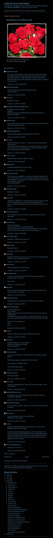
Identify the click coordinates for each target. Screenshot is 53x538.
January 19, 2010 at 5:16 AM (16, 421)
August (10, 489)
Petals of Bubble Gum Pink (16, 511)
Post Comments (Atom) (20, 461)
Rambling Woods (11, 392)
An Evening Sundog (14, 516)
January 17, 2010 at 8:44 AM (16, 161)
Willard (8, 164)
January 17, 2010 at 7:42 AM (16, 128)
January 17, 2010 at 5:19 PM (16, 337)
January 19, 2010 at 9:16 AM (16, 442)
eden (7, 98)
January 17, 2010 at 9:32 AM (16, 186)
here (27, 59)
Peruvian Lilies (12, 505)
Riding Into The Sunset (15, 524)
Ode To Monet (12, 530)
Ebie (7, 287)
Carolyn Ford (10, 212)
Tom (7, 140)
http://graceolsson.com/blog (15, 106)
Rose (7, 198)
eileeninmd (9, 189)
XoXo (7, 254)
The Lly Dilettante (11, 445)
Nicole (8, 413)
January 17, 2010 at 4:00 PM (16, 328)
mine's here (11, 281)
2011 (8, 479)
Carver (8, 264)
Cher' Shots (10, 236)
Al (6, 331)
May (9, 495)
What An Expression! (14, 507)
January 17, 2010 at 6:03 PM (16, 370)
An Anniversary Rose (14, 526)
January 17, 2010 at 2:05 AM (16, 95)
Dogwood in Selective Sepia (16, 518)
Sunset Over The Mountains (16, 532)
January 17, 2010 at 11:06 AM (16, 195)
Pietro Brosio (10, 87)
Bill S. (8, 382)
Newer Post (7, 457)
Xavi (7, 340)
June (9, 493)
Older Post (45, 457)
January (10, 503)
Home (27, 457)
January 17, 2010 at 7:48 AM (16, 137)
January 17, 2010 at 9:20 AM (16, 170)
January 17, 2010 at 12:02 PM (16, 251)
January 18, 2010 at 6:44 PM (16, 410)
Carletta (8, 222)
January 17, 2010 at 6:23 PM (16, 379)
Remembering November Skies (17, 509)
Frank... (8, 155)
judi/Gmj (8, 120)
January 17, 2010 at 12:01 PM (16, 242)
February (11, 501)
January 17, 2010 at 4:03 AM (16, 104)
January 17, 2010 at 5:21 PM (16, 349)
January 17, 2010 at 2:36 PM (16, 295)
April (9, 497)
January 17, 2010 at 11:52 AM (16, 209)
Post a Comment (9, 454)
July (9, 491)
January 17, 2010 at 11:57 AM (16, 219)
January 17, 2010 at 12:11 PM (16, 262)
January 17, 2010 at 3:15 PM (16, 304)
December (11, 483)
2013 (8, 475)
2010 (8, 481)
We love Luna (10, 307)
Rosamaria (9, 352)
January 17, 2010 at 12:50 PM (16, 270)
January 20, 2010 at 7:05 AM (16, 450)
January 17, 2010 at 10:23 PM (16, 400)
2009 (8, 534)
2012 (8, 477)
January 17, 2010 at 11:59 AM (16, 233)
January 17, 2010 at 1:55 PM (16, 284)
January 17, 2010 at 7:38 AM (16, 118)
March (10, 499)
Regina (8, 245)
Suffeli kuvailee (11, 131)
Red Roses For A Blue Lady (16, 520)
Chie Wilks (9, 273)
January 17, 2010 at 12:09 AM (16, 84)
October (10, 485)
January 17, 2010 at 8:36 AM (16, 153)
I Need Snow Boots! (14, 514)
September (11, 487)
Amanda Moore (11, 403)
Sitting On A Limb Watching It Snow (19, 522)
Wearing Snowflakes (14, 528)
